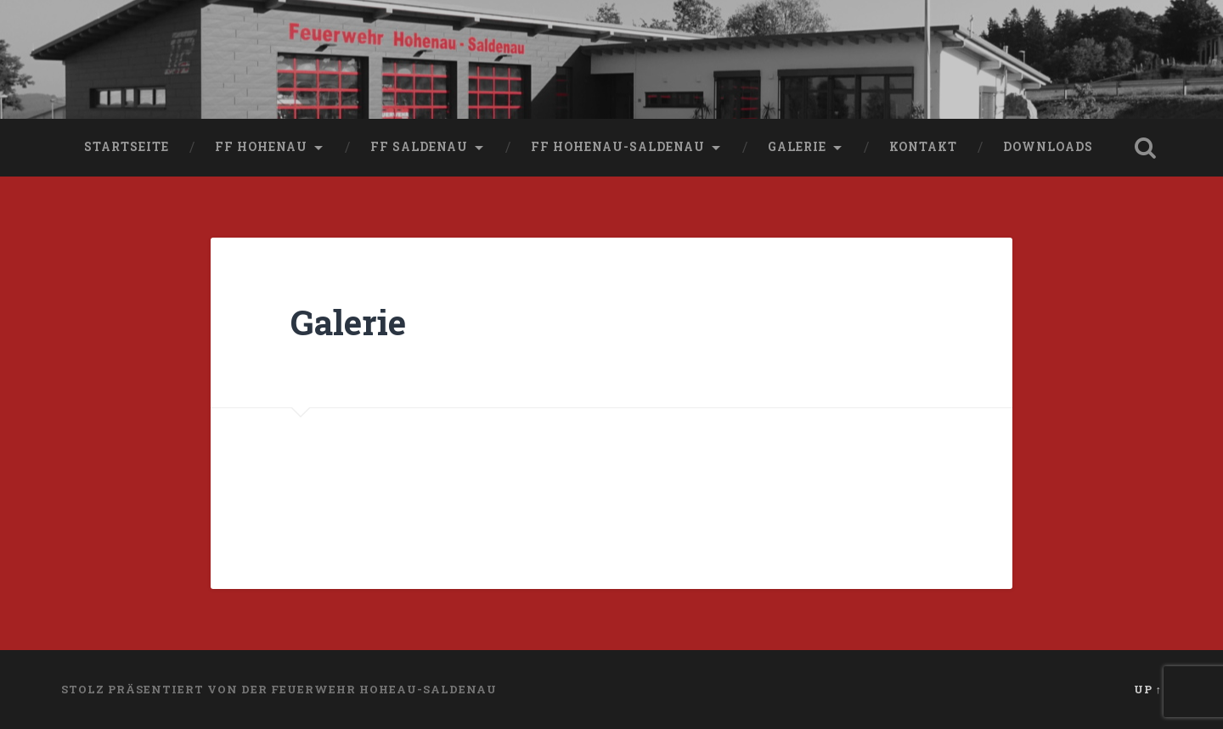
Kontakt (923, 146)
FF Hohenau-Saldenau (618, 146)
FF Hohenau (261, 146)
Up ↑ (1148, 689)
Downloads (1048, 146)
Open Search (1145, 148)
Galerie (797, 146)
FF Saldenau (419, 146)
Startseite (126, 146)
